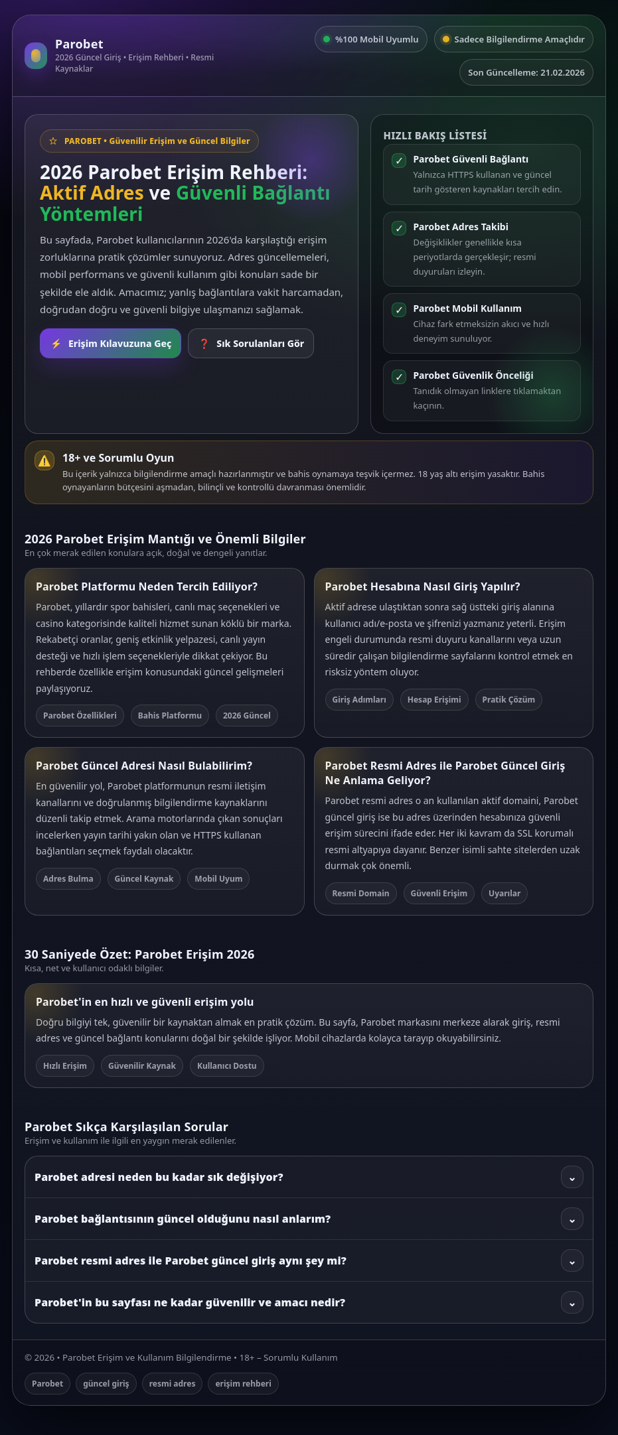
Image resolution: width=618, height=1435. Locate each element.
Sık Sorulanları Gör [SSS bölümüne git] (251, 343)
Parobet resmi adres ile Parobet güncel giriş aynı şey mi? (309, 1260)
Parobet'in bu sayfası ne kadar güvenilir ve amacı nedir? (309, 1302)
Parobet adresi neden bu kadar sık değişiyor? (309, 1177)
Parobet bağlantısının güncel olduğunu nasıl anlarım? (309, 1218)
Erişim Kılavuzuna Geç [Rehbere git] (110, 343)
